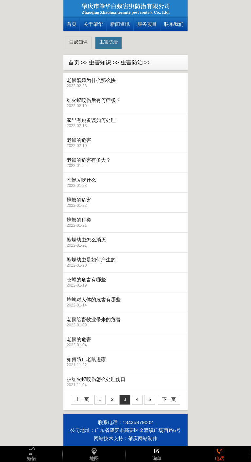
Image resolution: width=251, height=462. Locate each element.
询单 (156, 454)
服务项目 (147, 24)
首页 (71, 24)
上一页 (82, 399)
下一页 (169, 399)
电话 (219, 454)
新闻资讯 (120, 24)
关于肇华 (93, 24)
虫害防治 (108, 41)
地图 (94, 454)
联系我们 (174, 24)
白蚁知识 (78, 41)
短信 (31, 454)
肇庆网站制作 (143, 438)
